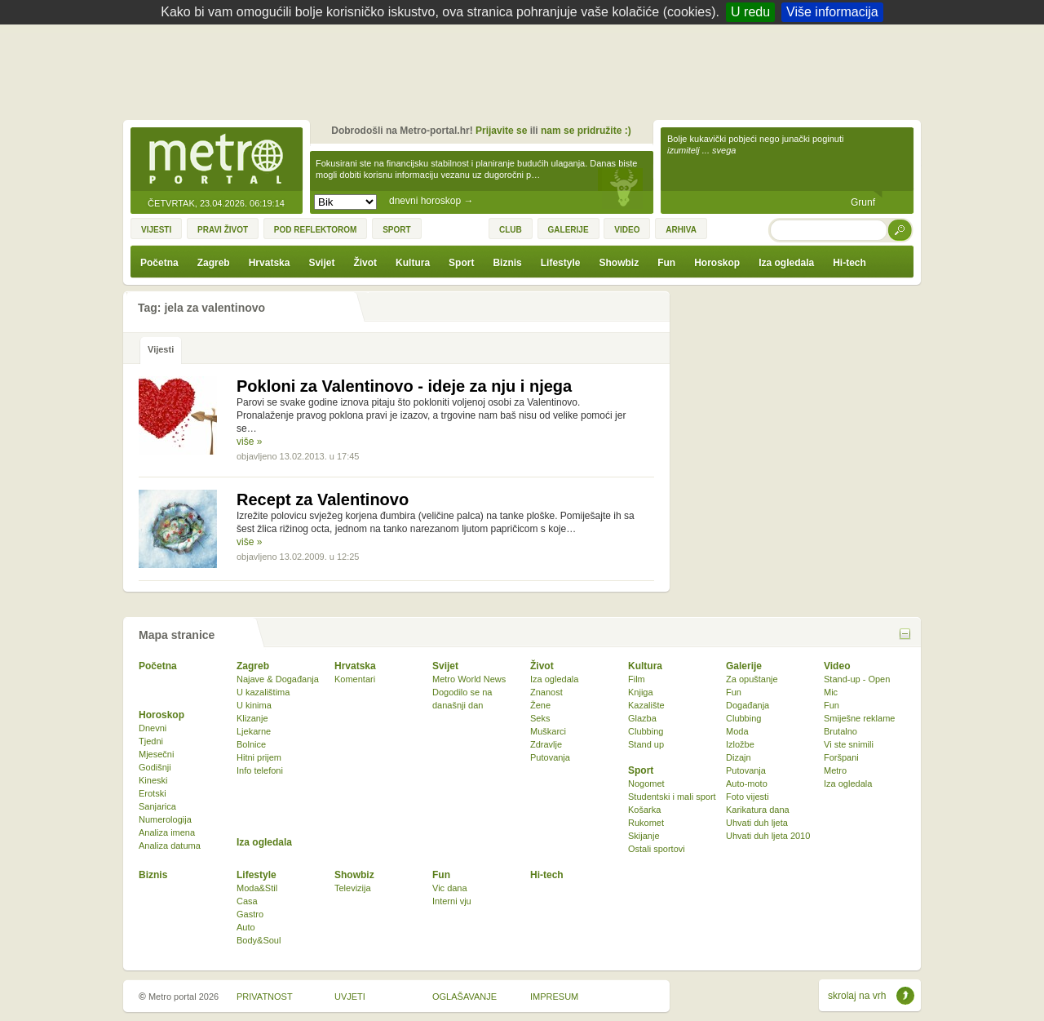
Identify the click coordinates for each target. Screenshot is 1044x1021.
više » (249, 441)
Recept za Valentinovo (323, 499)
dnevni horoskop (431, 200)
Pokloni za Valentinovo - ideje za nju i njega (404, 386)
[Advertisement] (526, 69)
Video (837, 666)
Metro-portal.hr (216, 160)
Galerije (744, 666)
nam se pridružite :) (586, 130)
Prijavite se (501, 130)
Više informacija (832, 12)
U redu (750, 12)
